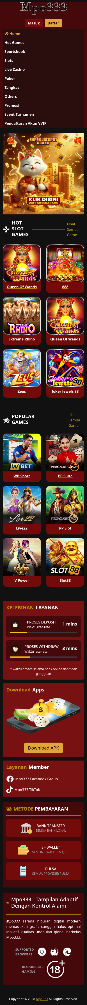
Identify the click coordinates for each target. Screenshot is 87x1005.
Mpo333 (42, 999)
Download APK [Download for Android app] (43, 748)
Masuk (34, 23)
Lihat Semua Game (73, 229)
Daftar (53, 23)
